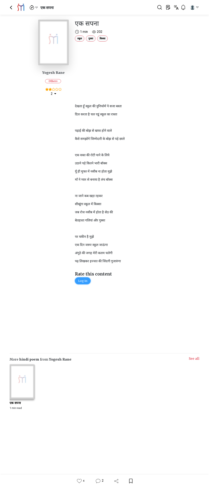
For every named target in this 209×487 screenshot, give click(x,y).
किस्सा (102, 38)
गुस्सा (91, 38)
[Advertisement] (121, 71)
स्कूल (79, 38)
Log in (82, 281)
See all (194, 358)
